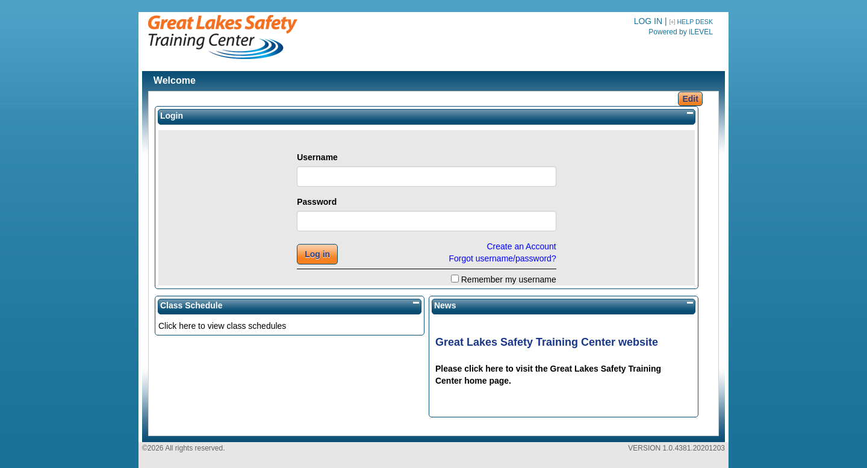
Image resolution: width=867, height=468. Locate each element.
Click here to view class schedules (222, 326)
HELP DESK (695, 21)
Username (317, 157)
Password (317, 202)
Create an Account (521, 246)
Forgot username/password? (502, 258)
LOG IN (648, 21)
